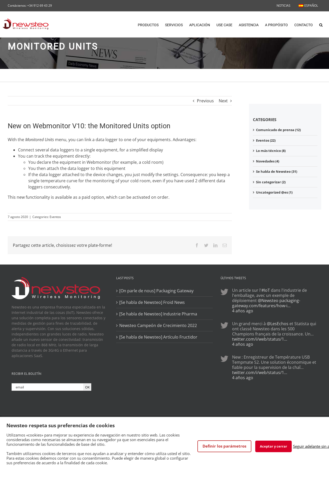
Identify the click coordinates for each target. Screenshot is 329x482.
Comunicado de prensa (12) (278, 130)
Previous (205, 101)
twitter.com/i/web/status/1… (259, 339)
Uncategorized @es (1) (274, 192)
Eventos (55, 217)
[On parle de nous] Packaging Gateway (156, 291)
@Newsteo (268, 300)
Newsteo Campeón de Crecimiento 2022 (158, 325)
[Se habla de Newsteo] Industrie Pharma (158, 314)
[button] (321, 24)
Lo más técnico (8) (271, 150)
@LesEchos (277, 323)
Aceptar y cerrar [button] (273, 446)
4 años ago (242, 311)
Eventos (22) (266, 140)
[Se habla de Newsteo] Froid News (152, 302)
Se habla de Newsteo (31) (276, 171)
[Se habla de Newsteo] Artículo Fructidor (158, 337)
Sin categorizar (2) (271, 182)
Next (223, 101)
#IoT (265, 290)
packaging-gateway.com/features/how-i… (266, 303)
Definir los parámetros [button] (224, 446)
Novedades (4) (267, 161)
